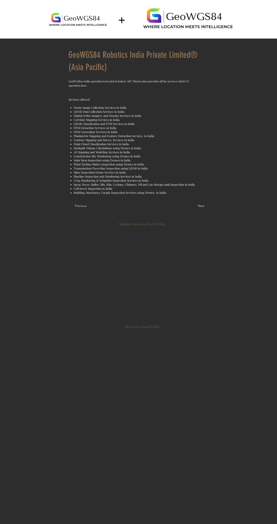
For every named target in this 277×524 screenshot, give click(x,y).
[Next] (194, 206)
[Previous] (87, 206)
